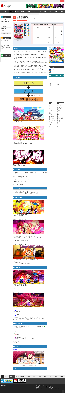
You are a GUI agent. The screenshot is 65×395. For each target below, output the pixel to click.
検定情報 (28, 11)
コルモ (50, 99)
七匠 (57, 115)
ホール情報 (17, 11)
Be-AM (50, 124)
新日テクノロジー (51, 104)
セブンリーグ (50, 108)
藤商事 (57, 126)
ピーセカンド (58, 124)
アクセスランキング (5, 21)
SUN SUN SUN (59, 101)
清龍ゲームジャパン (59, 107)
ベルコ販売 (50, 128)
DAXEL (58, 112)
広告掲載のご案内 (48, 386)
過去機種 (61, 11)
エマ (49, 86)
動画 (50, 11)
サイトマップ (48, 385)
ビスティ (58, 123)
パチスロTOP (3, 19)
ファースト (50, 125)
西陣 (57, 116)
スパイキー (50, 107)
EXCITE (58, 84)
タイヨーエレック (51, 110)
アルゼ (50, 83)
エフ (57, 85)
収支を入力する (5, 33)
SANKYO (58, 100)
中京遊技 (50, 113)
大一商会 (50, 111)
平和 (49, 127)
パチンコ (6, 11)
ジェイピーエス (59, 105)
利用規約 (37, 387)
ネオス (50, 119)
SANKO (50, 101)
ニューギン (50, 117)
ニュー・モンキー (51, 118)
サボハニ (58, 99)
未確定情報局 (22, 11)
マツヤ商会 (50, 129)
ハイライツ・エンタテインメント (52, 121)
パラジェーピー (59, 122)
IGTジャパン (58, 77)
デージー (58, 114)
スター (57, 106)
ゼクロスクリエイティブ (60, 108)
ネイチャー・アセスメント (60, 118)
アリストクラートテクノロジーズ (60, 82)
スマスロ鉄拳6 (6, 45)
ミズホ (57, 129)
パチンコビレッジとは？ (40, 385)
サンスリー (50, 102)
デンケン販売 (50, 114)
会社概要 (37, 386)
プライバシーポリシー (39, 388)
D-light (57, 113)
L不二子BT (6, 40)
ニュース (39, 11)
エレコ (57, 86)
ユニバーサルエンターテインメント (52, 134)
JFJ (57, 104)
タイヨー (58, 109)
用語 (45, 11)
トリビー (50, 115)
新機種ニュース (4, 28)
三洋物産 (58, 103)
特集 (56, 11)
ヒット (50, 123)
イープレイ (50, 84)
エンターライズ (51, 87)
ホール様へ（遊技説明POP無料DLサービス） (53, 388)
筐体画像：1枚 (19, 40)
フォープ (58, 125)
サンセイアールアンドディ (60, 102)
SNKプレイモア (51, 85)
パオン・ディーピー (30, 18)
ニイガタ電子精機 (51, 116)
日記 (34, 11)
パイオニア (58, 121)
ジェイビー (50, 105)
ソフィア (50, 109)
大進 (57, 111)
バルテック (58, 120)
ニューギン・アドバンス (60, 117)
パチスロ (11, 11)
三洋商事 (50, 103)
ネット (57, 119)
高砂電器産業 (58, 110)
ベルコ (57, 127)
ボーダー (58, 128)
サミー (50, 100)
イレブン (58, 83)
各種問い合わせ (38, 389)
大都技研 (50, 112)
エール (57, 87)
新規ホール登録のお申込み (50, 387)
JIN (49, 106)
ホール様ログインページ (50, 389)
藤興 (49, 126)
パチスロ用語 (3, 26)
